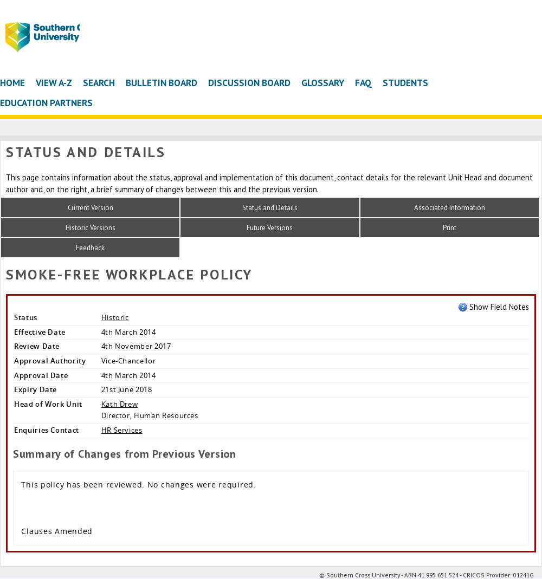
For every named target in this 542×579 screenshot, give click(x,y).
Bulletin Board (161, 82)
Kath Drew (119, 404)
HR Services (122, 430)
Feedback (90, 247)
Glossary (322, 82)
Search (99, 82)
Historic (115, 317)
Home (12, 82)
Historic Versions (90, 227)
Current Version (90, 207)
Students (405, 82)
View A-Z (54, 82)
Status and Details (270, 207)
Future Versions (270, 227)
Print (449, 227)
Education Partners (46, 102)
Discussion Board (249, 82)
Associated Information (449, 207)
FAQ (363, 82)
